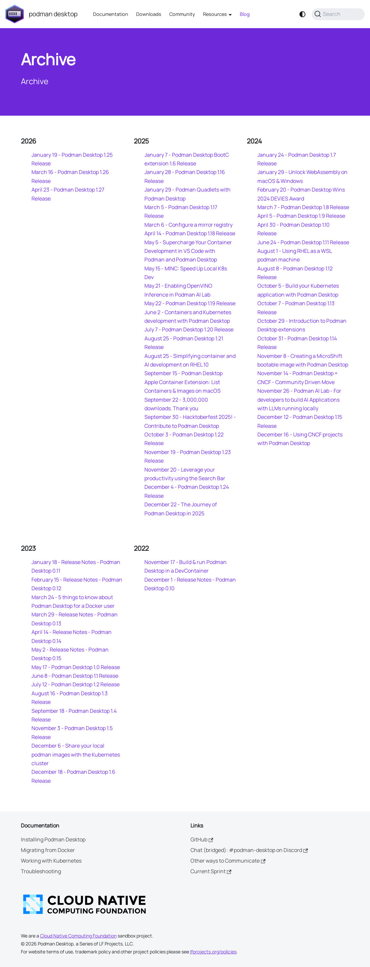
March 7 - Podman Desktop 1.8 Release (303, 207)
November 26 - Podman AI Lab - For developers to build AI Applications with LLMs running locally (299, 399)
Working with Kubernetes (51, 860)
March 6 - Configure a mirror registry (188, 224)
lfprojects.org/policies (213, 951)
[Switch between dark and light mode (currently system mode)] (302, 14)
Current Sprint (211, 871)
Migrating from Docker (48, 850)
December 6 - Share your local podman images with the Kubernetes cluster (75, 754)
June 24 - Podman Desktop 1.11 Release (303, 242)
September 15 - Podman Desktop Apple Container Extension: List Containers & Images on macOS (183, 382)
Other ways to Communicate (228, 860)
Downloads (148, 14)
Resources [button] (215, 14)
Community (182, 14)
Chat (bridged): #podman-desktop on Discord (249, 850)
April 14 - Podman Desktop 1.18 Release (189, 233)
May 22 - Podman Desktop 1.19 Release (190, 303)
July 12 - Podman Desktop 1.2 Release (75, 684)
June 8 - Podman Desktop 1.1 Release (74, 675)
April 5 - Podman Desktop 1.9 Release (301, 215)
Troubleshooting (41, 871)
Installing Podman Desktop (53, 839)
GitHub (201, 839)
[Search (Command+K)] (338, 14)
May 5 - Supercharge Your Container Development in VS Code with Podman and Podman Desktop (188, 251)
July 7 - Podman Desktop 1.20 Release (189, 329)
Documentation (110, 14)
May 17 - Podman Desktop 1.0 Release (75, 667)
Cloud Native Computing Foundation (78, 936)
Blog (245, 14)
